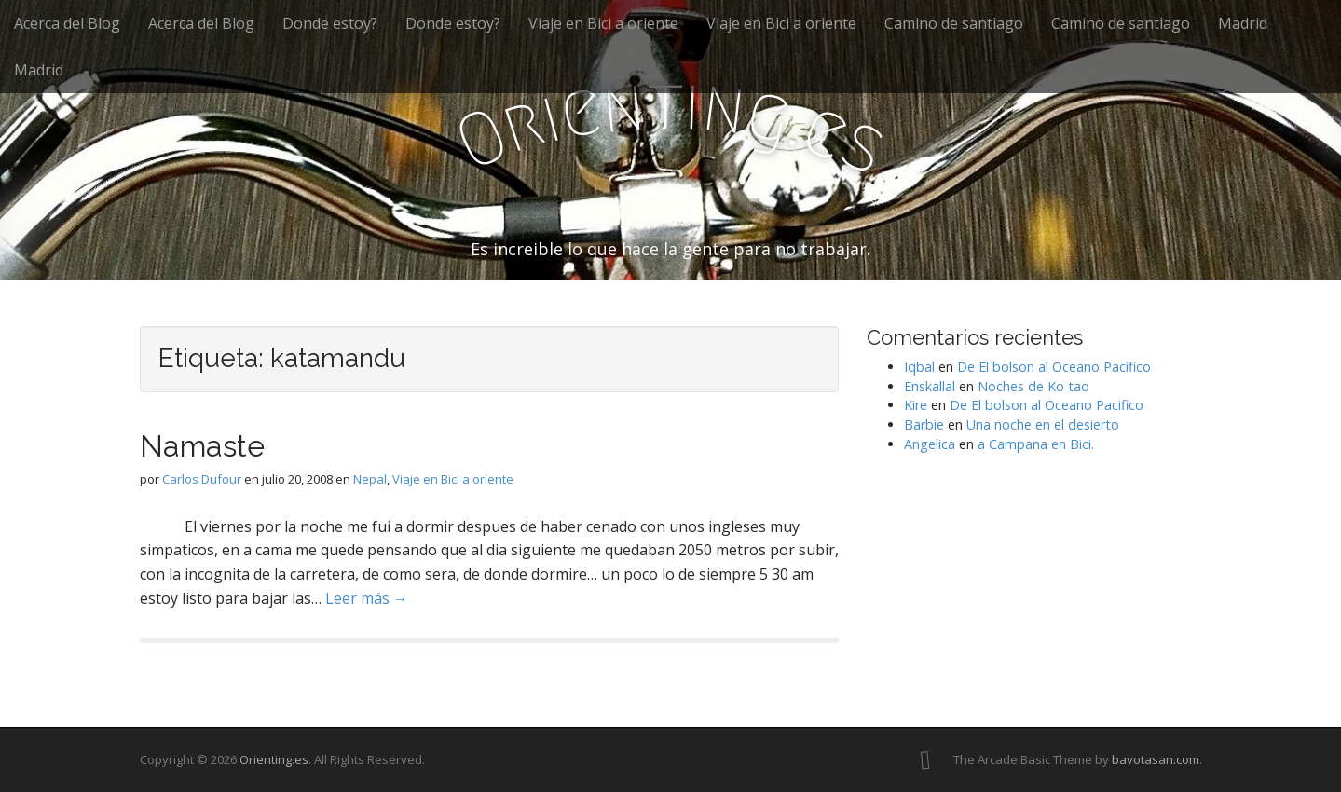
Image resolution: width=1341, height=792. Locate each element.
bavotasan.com (1155, 759)
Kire (915, 405)
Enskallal (929, 386)
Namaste (202, 446)
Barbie (924, 424)
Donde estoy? (329, 23)
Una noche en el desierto (1042, 424)
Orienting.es (273, 759)
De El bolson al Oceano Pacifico (1054, 367)
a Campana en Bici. (1036, 444)
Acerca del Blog (67, 23)
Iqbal (919, 367)
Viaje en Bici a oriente (603, 23)
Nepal (370, 479)
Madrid (1242, 23)
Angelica (929, 444)
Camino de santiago (953, 23)
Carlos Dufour (201, 479)
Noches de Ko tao (1033, 386)
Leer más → (366, 598)
